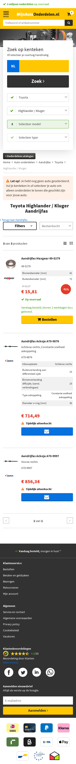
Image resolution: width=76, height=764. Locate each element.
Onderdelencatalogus (19, 156)
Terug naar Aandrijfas (13, 220)
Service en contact (14, 612)
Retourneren (10, 587)
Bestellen (8, 569)
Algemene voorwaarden (17, 618)
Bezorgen (8, 581)
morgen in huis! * (40, 551)
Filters (20, 225)
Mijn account (10, 593)
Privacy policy (11, 624)
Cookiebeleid (11, 630)
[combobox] (43, 97)
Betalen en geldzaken (16, 575)
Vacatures (9, 636)
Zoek (38, 81)
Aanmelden (38, 710)
